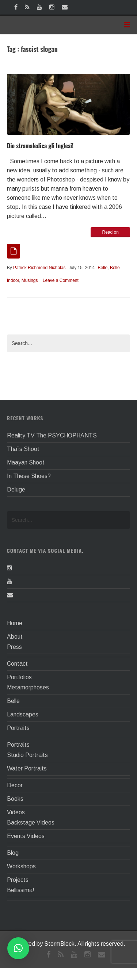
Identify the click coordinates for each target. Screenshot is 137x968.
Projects (17, 880)
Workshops (21, 866)
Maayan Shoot (26, 462)
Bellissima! (20, 890)
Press (14, 647)
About (15, 637)
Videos (16, 812)
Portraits (18, 728)
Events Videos (26, 836)
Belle (103, 267)
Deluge (16, 489)
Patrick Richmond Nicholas (39, 267)
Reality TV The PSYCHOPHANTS (52, 435)
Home (14, 623)
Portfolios (19, 677)
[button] (18, 948)
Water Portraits (27, 768)
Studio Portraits (27, 755)
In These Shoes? (29, 476)
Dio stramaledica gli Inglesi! (40, 145)
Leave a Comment (61, 280)
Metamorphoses (28, 687)
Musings (30, 280)
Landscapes (22, 714)
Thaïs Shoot (23, 449)
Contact (17, 664)
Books (15, 799)
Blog (13, 853)
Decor (15, 785)
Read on (110, 232)
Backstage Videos (30, 822)
